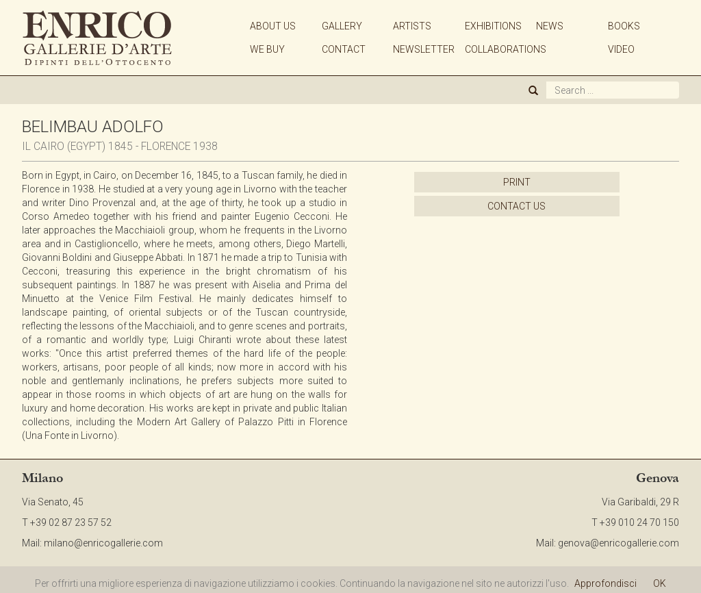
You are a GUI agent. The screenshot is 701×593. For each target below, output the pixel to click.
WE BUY (267, 49)
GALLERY (342, 26)
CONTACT (344, 49)
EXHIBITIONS (493, 26)
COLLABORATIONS (505, 49)
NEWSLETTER (424, 49)
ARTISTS (412, 26)
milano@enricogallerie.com (103, 543)
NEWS (549, 26)
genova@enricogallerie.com (618, 543)
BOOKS (624, 26)
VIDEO (621, 49)
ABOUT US (273, 26)
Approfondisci (605, 583)
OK (659, 583)
